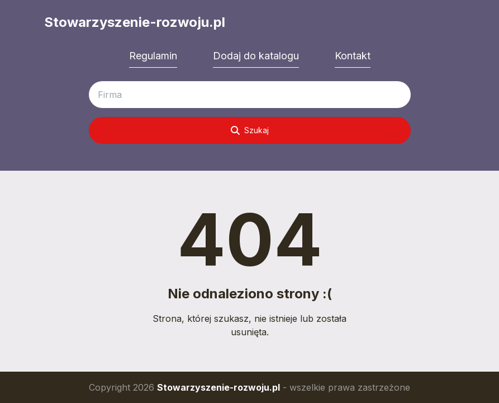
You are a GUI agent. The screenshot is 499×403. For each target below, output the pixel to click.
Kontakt (352, 56)
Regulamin (153, 56)
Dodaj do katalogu (256, 56)
